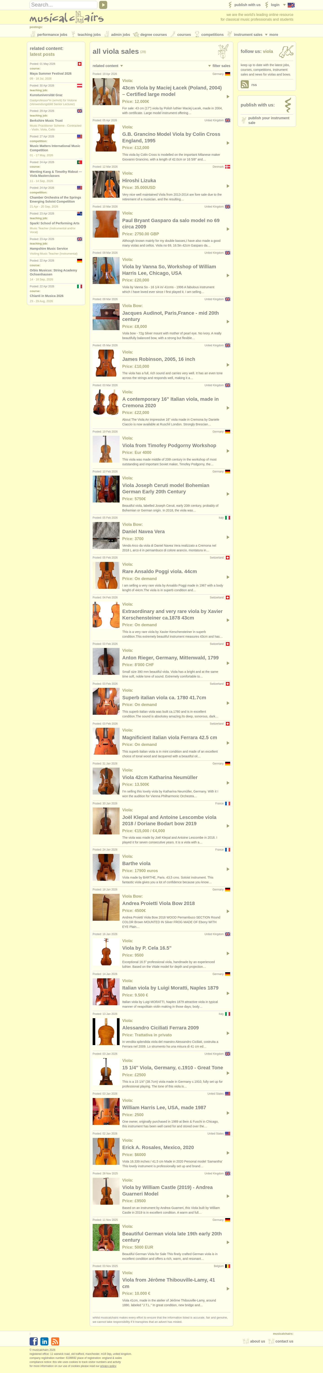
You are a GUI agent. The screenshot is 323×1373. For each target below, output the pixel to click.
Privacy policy (108, 1368)
